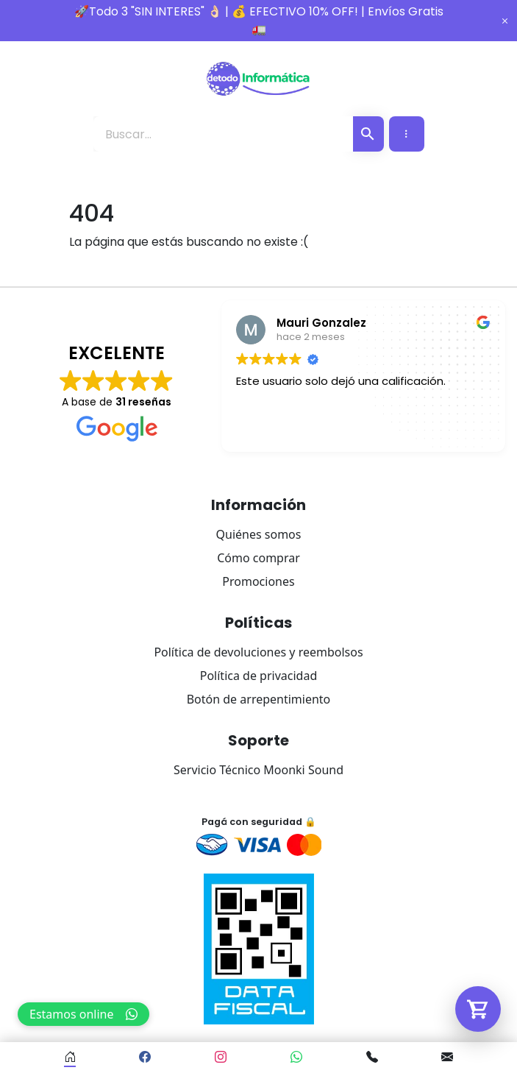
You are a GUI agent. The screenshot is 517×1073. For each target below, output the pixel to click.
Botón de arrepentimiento (259, 699)
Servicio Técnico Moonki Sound (258, 770)
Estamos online (83, 1014)
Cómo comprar (258, 558)
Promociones (258, 581)
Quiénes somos (259, 534)
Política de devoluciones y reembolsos (258, 652)
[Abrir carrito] (478, 1009)
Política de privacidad (259, 675)
